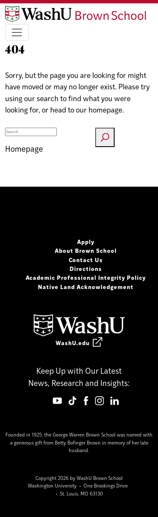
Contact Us (86, 259)
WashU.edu (79, 342)
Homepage (24, 148)
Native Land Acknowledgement (86, 286)
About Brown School (86, 250)
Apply (85, 241)
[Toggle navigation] (17, 32)
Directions (86, 268)
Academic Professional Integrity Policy (86, 277)
